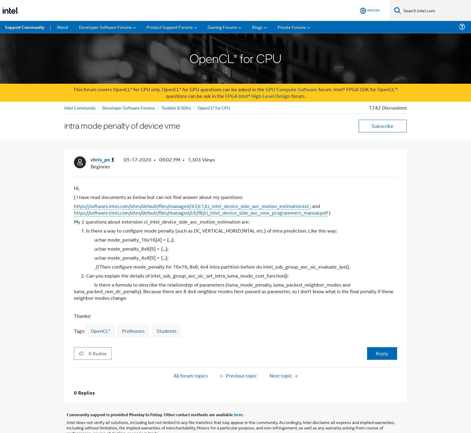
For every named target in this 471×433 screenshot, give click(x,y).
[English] (369, 10)
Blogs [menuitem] (257, 27)
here (238, 414)
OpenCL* (100, 330)
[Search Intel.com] (436, 10)
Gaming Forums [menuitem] (222, 27)
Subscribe (383, 125)
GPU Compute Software (291, 89)
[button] (81, 353)
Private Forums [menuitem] (292, 27)
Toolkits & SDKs (176, 107)
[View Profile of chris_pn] (102, 159)
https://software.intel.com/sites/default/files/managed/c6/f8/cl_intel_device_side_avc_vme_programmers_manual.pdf (201, 212)
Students (166, 330)
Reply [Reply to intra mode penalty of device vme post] (382, 353)
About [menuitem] (62, 27)
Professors (133, 330)
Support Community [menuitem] (24, 27)
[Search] (397, 10)
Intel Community (80, 107)
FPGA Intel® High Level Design (257, 95)
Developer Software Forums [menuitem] (105, 27)
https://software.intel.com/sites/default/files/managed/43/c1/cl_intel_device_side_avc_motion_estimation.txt (192, 206)
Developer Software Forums (128, 107)
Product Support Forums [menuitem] (170, 27)
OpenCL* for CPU (214, 107)
